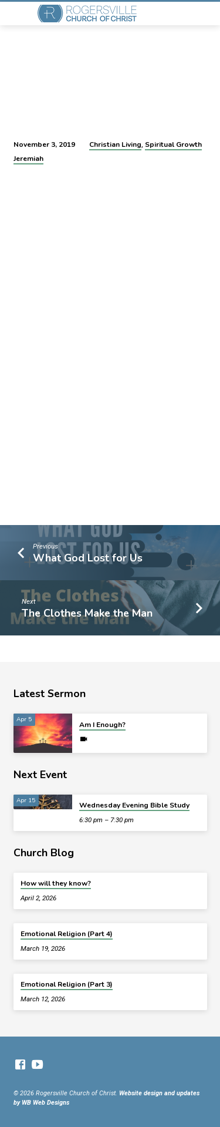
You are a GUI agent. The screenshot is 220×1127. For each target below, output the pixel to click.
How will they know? (56, 883)
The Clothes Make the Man (87, 613)
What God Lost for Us (88, 558)
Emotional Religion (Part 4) (67, 933)
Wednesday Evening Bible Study (134, 805)
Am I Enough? (102, 724)
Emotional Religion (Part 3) (67, 984)
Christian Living (115, 144)
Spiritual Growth (173, 144)
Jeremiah (28, 158)
